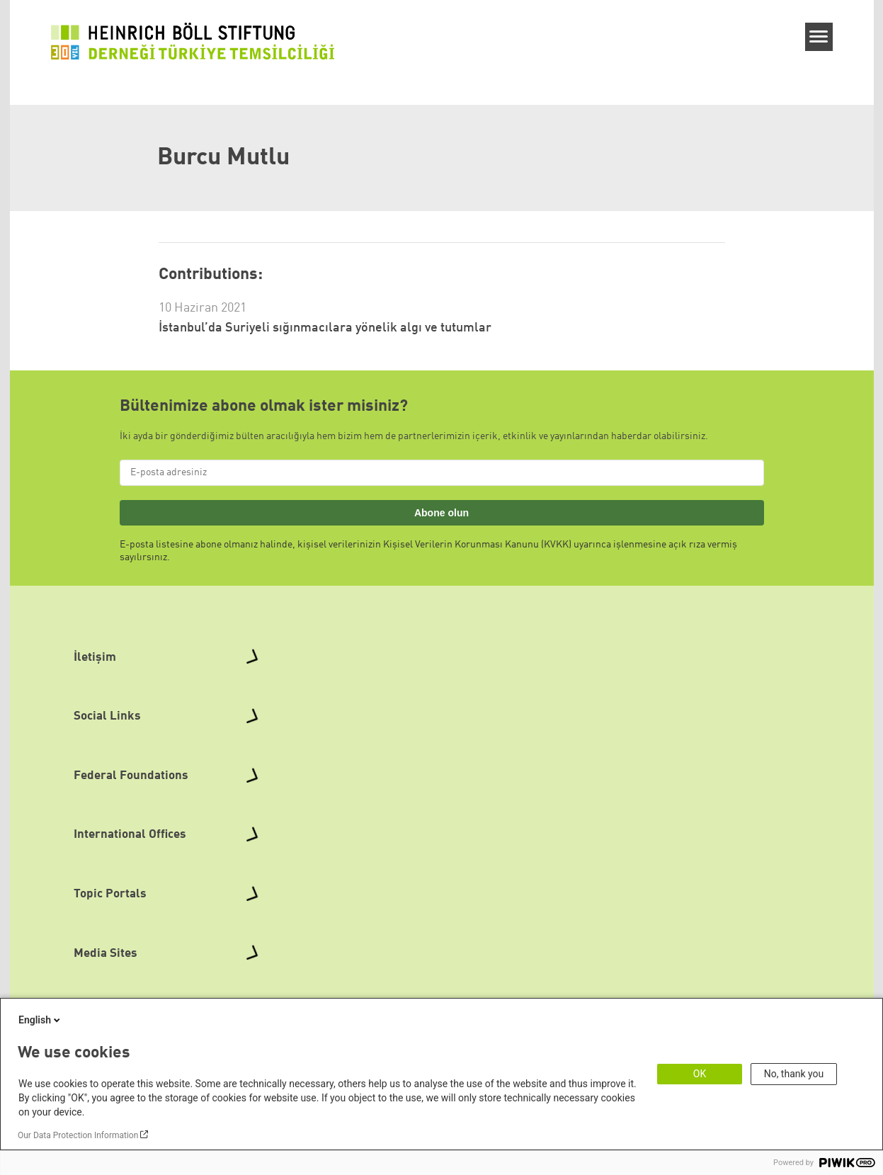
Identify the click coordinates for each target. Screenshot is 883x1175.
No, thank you (794, 1073)
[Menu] (819, 37)
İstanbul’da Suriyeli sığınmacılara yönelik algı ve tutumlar (325, 328)
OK (699, 1073)
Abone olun (441, 512)
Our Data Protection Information (78, 1135)
